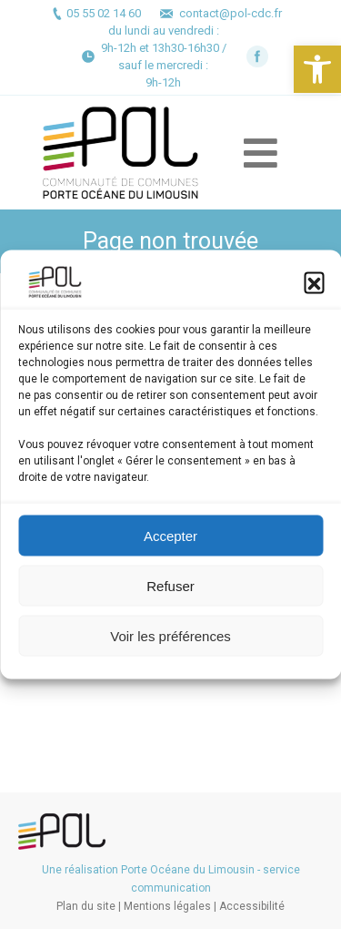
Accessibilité (252, 906)
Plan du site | (90, 906)
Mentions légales (167, 906)
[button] (317, 69)
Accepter (170, 535)
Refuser (170, 585)
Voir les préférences (170, 635)
